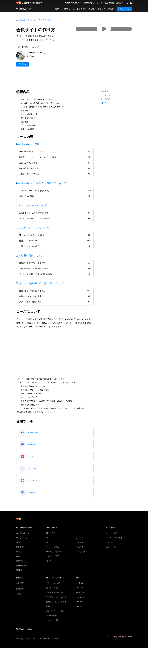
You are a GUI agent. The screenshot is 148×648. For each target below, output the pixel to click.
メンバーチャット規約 (55, 611)
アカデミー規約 (52, 620)
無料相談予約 (21, 565)
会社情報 (119, 3)
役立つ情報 (109, 3)
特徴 (18, 542)
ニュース (79, 533)
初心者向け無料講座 (106, 9)
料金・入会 (124, 9)
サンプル (20, 551)
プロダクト (80, 537)
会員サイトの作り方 (47, 20)
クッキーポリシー (53, 587)
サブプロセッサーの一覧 (56, 597)
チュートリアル (52, 547)
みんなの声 (80, 551)
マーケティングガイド (115, 537)
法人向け (92, 9)
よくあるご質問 (79, 9)
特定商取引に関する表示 (56, 601)
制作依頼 (20, 561)
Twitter (79, 601)
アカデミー (80, 542)
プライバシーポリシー (55, 583)
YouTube (79, 583)
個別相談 (67, 9)
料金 (18, 556)
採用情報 (20, 588)
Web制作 (79, 547)
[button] (127, 3)
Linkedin (79, 587)
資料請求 (20, 570)
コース (33, 20)
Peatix (78, 606)
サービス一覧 (21, 537)
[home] (23, 2)
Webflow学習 (88, 3)
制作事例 (20, 547)
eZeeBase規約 (52, 615)
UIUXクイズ (111, 547)
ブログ (99, 3)
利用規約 (49, 606)
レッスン (49, 542)
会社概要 (20, 583)
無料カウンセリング (54, 551)
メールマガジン (112, 533)
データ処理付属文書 (54, 592)
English (28, 629)
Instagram (80, 597)
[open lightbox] (104, 29)
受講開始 (22, 64)
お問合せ (20, 594)
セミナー (109, 542)
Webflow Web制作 (73, 3)
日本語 (22, 629)
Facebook (80, 592)
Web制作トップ (22, 533)
